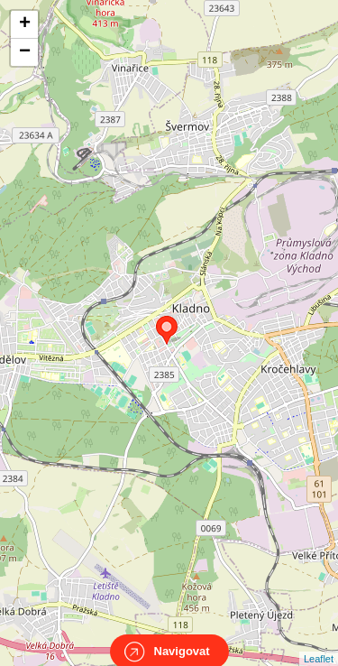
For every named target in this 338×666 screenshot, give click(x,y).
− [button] (25, 52)
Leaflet (318, 642)
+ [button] (25, 24)
